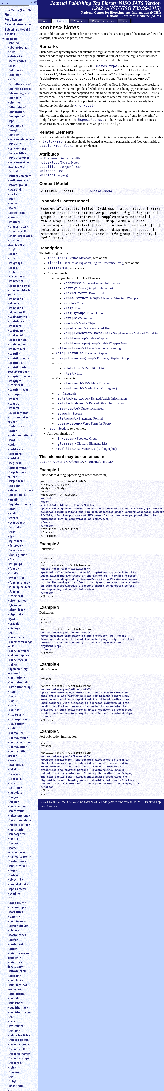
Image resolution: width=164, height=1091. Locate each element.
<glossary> (14, 605)
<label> (12, 769)
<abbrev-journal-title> (18, 49)
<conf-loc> (14, 326)
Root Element (13, 19)
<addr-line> (15, 70)
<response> (15, 1063)
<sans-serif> (16, 1086)
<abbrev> (14, 43)
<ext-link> (14, 527)
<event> (13, 518)
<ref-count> (15, 1026)
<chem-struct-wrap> (21, 236)
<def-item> (15, 454)
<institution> (16, 677)
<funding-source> (19, 587)
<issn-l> (13, 700)
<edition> (14, 486)
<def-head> (15, 449)
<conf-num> (15, 335)
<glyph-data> (16, 609)
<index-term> (16, 637)
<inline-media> (17, 660)
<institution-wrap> (20, 687)
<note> (12, 870)
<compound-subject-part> (16, 310)
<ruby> (12, 1081)
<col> (11, 258)
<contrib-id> (16, 363)
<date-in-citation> (20, 435)
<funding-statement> (15, 593)
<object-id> (15, 879)
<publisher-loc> (18, 1007)
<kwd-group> (16, 765)
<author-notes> (18, 180)
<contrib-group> (18, 358)
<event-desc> (16, 522)
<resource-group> (19, 1044)
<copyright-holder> (20, 376)
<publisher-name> (19, 1012)
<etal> (12, 513)
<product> (14, 976)
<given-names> (17, 600)
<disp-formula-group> (17, 474)
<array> (12, 130)
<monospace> (17, 834)
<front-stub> (16, 578)
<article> (13, 135)
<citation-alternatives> (16, 242)
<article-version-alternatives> (18, 164)
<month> (13, 838)
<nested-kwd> (17, 861)
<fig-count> (15, 541)
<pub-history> (17, 994)
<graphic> (14, 623)
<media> (13, 802)
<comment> (15, 281)
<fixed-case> (16, 550)
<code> (12, 254)
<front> (13, 573)
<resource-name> (19, 1054)
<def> (11, 444)
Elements (11, 39)
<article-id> (15, 144)
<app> (12, 121)
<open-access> (17, 889)
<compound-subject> (16, 301)
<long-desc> (15, 792)
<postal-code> (17, 935)
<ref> (11, 1021)
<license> (14, 774)
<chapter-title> (18, 226)
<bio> (11, 199)
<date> (12, 431)
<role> (12, 1067)
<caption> (14, 222)
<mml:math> (16, 829)
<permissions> (17, 921)
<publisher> (15, 1003)
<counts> (13, 408)
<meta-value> (17, 811)
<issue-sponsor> (18, 719)
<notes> (13, 875)
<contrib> (14, 353)
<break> (13, 217)
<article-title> (17, 153)
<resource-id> (16, 1049)
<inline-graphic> (18, 655)
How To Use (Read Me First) (18, 12)
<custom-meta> (18, 413)
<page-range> (17, 907)
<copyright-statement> (15, 383)
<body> (12, 203)
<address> (14, 75)
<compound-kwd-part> (19, 292)
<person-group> (18, 926)
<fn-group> (15, 564)
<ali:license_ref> (18, 93)
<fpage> (13, 568)
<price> (12, 949)
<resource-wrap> (18, 1058)
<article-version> (18, 158)
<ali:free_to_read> (19, 89)
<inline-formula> (19, 651)
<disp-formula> (18, 468)
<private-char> (17, 971)
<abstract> (15, 56)
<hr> (11, 633)
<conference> (16, 349)
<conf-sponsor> (18, 340)
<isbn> (12, 691)
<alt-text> (14, 98)
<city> (11, 249)
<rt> (10, 1077)
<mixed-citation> (19, 825)
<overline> (14, 893)
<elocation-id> (17, 495)
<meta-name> (17, 806)
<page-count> (17, 903)
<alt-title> (14, 102)
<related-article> (19, 1035)
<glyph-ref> (15, 614)
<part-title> (15, 912)
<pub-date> (15, 980)
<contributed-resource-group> (18, 369)
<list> (11, 783)
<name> (13, 843)
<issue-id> (14, 710)
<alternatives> (17, 107)
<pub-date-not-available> (18, 987)
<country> (14, 403)
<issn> (12, 696)
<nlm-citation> (17, 866)
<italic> (12, 728)
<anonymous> (17, 116)
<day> (11, 440)
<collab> (13, 268)
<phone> (13, 930)
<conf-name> (16, 330)
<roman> (13, 1072)
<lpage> (13, 797)
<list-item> (15, 788)
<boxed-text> (16, 213)
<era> (11, 509)
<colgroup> (15, 263)
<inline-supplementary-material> (18, 668)
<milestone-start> (19, 820)
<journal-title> (17, 747)
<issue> (12, 705)
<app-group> (16, 125)
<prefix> (13, 940)
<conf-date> (16, 321)
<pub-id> (13, 998)
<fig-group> (15, 545)
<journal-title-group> (17, 753)
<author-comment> (20, 176)
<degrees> (14, 463)
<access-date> (17, 61)
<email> (13, 499)
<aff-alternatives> (20, 84)
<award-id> (15, 189)
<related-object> (19, 1040)
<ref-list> (14, 1031)
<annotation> (17, 112)
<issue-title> (16, 724)
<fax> (11, 532)
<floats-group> (17, 555)
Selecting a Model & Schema (17, 31)
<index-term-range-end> (20, 644)
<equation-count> (19, 504)
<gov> (11, 619)
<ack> (11, 65)
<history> (14, 628)
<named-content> (19, 856)
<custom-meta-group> (18, 419)
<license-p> (15, 779)
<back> (12, 194)
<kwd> (12, 760)
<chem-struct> (17, 231)
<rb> (11, 1017)
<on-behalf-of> (18, 884)
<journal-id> (16, 733)
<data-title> (16, 426)
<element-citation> (20, 490)
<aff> (11, 79)
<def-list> (14, 458)
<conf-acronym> (18, 316)
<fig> (11, 536)
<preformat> (16, 944)
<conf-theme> (17, 344)
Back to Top (153, 802)
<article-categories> (21, 139)
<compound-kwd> (19, 286)
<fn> (11, 559)
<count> (13, 399)
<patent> (14, 916)
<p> (10, 898)
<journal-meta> (18, 737)
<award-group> (17, 185)
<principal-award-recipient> (19, 955)
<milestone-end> (19, 815)
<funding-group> (19, 582)
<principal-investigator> (16, 964)
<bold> (12, 208)
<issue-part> (16, 714)
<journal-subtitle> (19, 742)
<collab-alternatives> (16, 274)
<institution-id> (18, 682)
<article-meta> (17, 148)
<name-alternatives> (16, 850)
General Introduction (18, 24)
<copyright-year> (18, 389)
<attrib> (13, 171)
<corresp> (14, 394)
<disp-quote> (16, 481)
